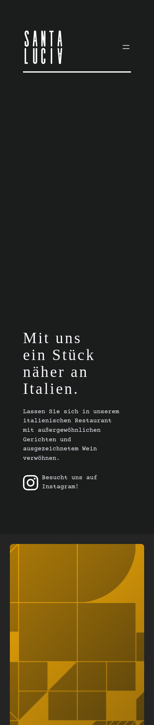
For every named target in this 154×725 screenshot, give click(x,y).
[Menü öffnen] (126, 47)
